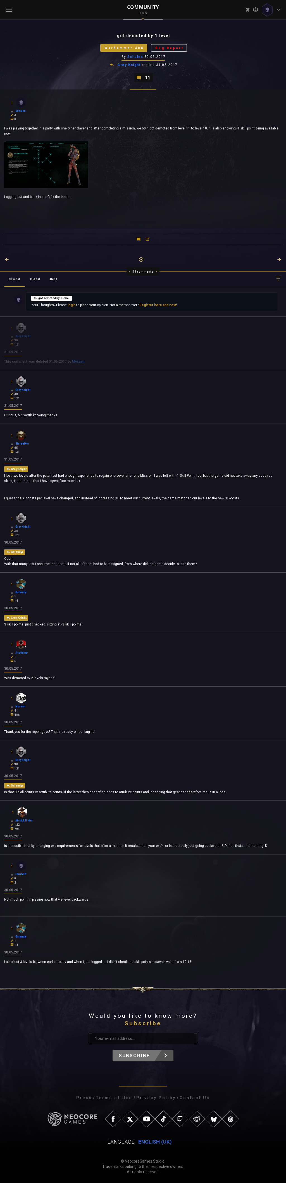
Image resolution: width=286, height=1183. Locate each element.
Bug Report (169, 48)
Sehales (135, 57)
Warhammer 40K (124, 48)
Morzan (78, 361)
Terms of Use (114, 1097)
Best (53, 279)
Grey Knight (128, 65)
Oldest (35, 279)
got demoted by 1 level (52, 298)
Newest (14, 279)
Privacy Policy (156, 1097)
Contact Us (195, 1097)
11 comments (143, 271)
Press (84, 1097)
